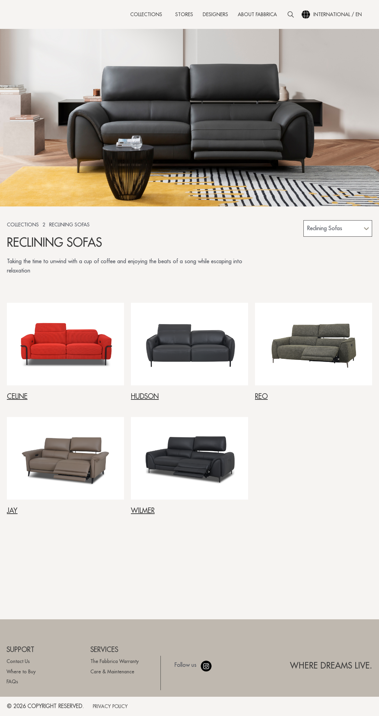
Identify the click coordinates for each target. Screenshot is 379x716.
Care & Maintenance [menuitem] (112, 671)
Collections (148, 15)
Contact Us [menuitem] (18, 661)
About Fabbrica (257, 15)
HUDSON (145, 399)
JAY (12, 514)
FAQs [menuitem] (12, 681)
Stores (184, 15)
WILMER (143, 514)
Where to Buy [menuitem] (21, 671)
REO (261, 399)
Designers (215, 15)
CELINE (17, 399)
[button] (291, 15)
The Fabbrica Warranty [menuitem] (114, 661)
